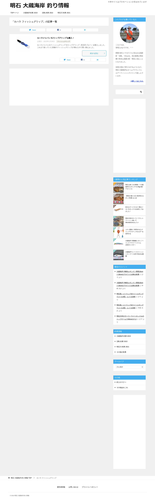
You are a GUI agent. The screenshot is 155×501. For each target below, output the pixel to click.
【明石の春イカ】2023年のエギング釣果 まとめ (134, 197)
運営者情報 (61, 487)
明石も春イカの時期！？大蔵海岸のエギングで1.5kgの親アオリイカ (134, 187)
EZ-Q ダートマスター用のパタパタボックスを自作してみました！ (134, 209)
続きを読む (97, 53)
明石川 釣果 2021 (64, 13)
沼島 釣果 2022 (47, 13)
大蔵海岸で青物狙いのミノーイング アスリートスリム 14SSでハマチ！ (134, 243)
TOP (21, 478)
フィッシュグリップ (63, 41)
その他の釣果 (121, 352)
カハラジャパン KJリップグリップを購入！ (55, 38)
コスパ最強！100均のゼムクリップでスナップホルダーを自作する (134, 231)
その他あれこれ (122, 387)
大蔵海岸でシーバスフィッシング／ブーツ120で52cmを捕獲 (134, 254)
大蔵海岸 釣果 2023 (30, 13)
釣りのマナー (121, 382)
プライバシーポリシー (90, 487)
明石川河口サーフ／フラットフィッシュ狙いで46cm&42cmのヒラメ (134, 220)
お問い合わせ (73, 487)
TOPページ (15, 13)
